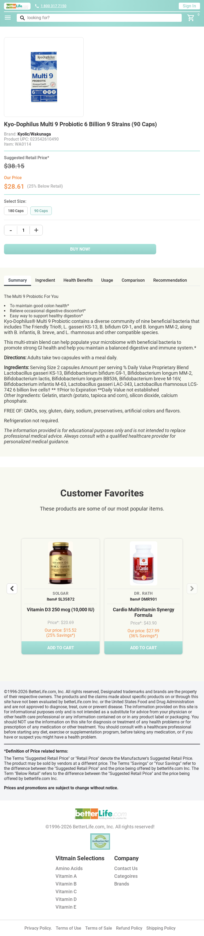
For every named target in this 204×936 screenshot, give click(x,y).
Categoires (126, 876)
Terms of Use (68, 928)
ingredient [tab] (45, 280)
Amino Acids (69, 868)
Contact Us (126, 868)
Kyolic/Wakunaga (34, 134)
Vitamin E (66, 907)
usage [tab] (107, 280)
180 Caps (16, 211)
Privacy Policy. (38, 928)
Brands (121, 884)
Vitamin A (66, 876)
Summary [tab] (17, 280)
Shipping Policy (161, 928)
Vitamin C (66, 891)
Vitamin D (66, 899)
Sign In (189, 6)
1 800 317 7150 (50, 6)
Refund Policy (129, 928)
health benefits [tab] (78, 280)
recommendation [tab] (170, 280)
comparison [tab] (133, 280)
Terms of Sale (98, 928)
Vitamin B (66, 884)
